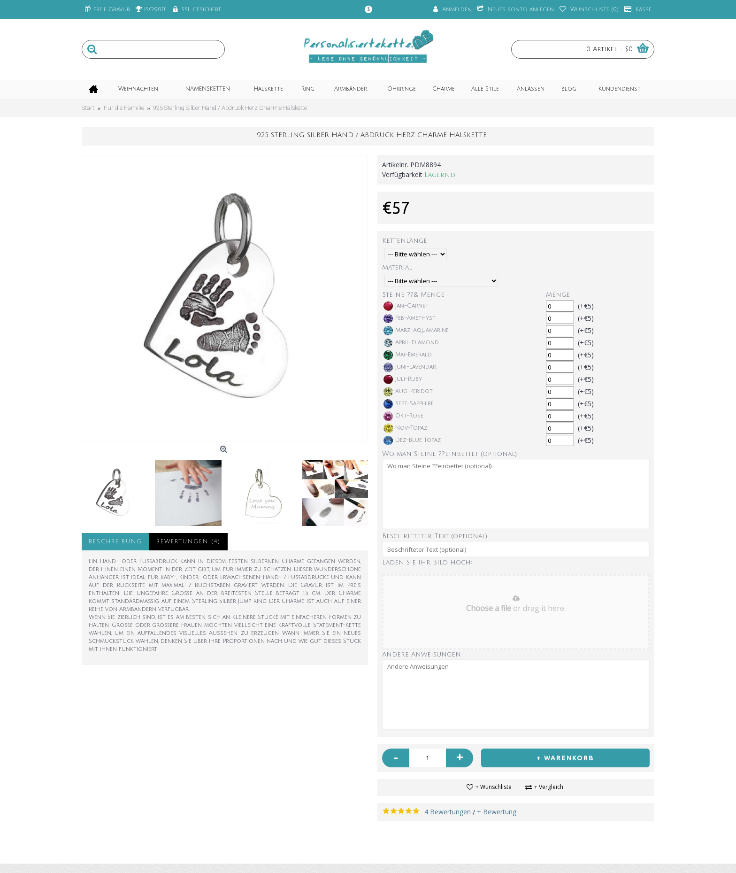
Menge (558, 294)
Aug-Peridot (408, 391)
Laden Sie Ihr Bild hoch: (427, 562)
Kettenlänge (404, 240)
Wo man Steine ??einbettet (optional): (450, 453)
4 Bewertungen (447, 811)
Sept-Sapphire (408, 404)
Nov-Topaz (405, 428)
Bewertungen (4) (188, 542)
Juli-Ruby (402, 379)
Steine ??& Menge (414, 294)
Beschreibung (115, 542)
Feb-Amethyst (409, 318)
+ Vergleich (548, 787)
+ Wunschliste (493, 787)
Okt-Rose (403, 416)
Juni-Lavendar (409, 367)
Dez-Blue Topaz (412, 440)
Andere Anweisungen (421, 654)
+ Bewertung (496, 811)
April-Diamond (411, 343)
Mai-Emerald (407, 355)
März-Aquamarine (416, 330)
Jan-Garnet (406, 306)
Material (397, 267)
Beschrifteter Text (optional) (434, 536)
